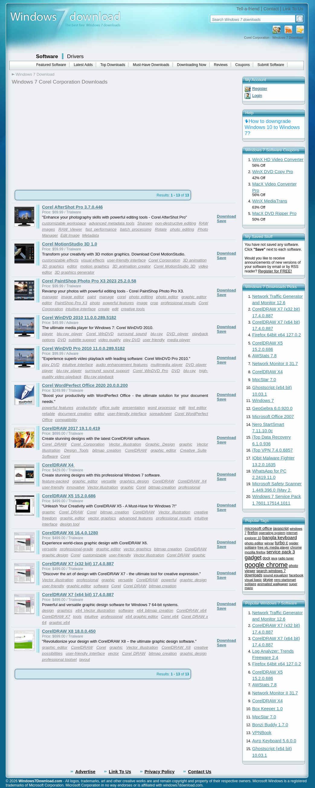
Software (47, 56)
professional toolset (59, 659)
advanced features (136, 518)
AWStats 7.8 (264, 355)
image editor (72, 297)
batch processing (135, 229)
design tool (69, 524)
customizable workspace (64, 223)
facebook (296, 575)
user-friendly (53, 487)
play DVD (131, 340)
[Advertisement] (62, 135)
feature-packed (55, 481)
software (101, 586)
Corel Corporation (164, 260)
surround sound (132, 333)
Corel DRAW (54, 444)
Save (221, 221)
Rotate (161, 229)
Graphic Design (160, 444)
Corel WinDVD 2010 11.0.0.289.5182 (79, 317)
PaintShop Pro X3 (71, 303)
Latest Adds (83, 65)
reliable (48, 413)
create (103, 309)
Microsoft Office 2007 (273, 416)
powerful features (118, 303)
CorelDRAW (136, 450)
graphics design (134, 481)
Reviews (220, 65)
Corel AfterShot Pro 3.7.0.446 (72, 207)
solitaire (250, 584)
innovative (75, 487)
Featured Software (51, 65)
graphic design (55, 555)
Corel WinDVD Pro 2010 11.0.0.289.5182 (83, 348)
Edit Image (70, 235)
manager (50, 297)
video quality (109, 340)
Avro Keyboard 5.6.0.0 (274, 740)
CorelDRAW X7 (56, 616)
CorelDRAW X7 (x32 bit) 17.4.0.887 (78, 563)
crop (154, 303)
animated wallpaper (272, 584)
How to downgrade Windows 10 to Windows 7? (272, 127)
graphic (185, 444)
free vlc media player (273, 547)
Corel (65, 456)
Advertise (85, 771)
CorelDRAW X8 (176, 647)
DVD (61, 340)
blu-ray (156, 333)
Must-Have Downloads (151, 65)
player (47, 333)
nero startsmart (285, 580)
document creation (75, 413)
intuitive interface (81, 309)
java (274, 558)
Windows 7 (263, 400)
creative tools (133, 309)
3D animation (195, 260)
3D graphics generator (75, 272)
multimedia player (167, 364)
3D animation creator (131, 266)
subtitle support (82, 340)
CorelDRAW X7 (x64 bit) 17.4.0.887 (78, 594)
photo (95, 303)
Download (226, 216)
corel (121, 297)
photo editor (167, 297)
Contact (271, 8)
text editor (197, 407)
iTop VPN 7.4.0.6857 (272, 450)
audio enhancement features (122, 364)
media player (178, 340)
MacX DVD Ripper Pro (274, 213)
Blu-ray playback (99, 376)
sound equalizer (275, 575)
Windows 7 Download (35, 74)
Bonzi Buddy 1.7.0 (270, 724)
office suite (109, 407)
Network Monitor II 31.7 (275, 363)
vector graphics (102, 518)
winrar (269, 543)
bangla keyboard (279, 537)
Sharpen (144, 223)
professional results (178, 303)
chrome (296, 547)
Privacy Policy (160, 771)
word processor (162, 407)
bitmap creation (106, 450)
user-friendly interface (126, 260)
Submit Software (271, 65)
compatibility (66, 419)
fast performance (101, 229)
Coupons (242, 65)
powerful (168, 580)
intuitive (91, 616)
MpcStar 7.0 (264, 379)
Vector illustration (125, 444)
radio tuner (286, 558)
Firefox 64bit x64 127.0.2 (276, 334)
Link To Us (293, 8)
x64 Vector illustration (95, 610)
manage (106, 297)
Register (259, 88)
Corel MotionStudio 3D (174, 266)
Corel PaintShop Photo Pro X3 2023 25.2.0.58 (89, 281)
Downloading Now (191, 65)
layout (84, 659)
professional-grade (76, 549)
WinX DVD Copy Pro (272, 171)
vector (113, 653)
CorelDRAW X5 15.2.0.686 (69, 495)
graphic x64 (59, 622)
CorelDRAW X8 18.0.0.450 (69, 631)
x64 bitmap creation (155, 610)
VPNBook (262, 732)
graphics (64, 610)
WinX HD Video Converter (278, 159)
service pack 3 (280, 551)
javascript (281, 528)
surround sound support (107, 370)
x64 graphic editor (141, 616)
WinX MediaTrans (269, 201)
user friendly (154, 340)
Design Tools (76, 450)
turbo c (281, 542)
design (48, 610)
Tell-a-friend (248, 8)
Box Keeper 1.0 (267, 708)
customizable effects (60, 260)
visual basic (253, 580)
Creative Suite (193, 450)
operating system (272, 533)
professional (189, 487)
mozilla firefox (255, 552)
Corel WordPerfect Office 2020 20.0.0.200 (85, 385)
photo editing (182, 229)
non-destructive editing (175, 223)
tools (77, 616)
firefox (252, 533)
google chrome (266, 565)
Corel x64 (169, 616)
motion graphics (94, 266)
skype (268, 579)
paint (91, 297)
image (142, 303)
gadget (253, 557)
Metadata (90, 235)
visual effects (92, 260)
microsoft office (258, 528)
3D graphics (53, 266)
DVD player (177, 333)
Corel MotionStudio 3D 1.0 (69, 244)
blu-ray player (69, 333)
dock (266, 558)
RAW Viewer (70, 229)
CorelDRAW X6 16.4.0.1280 (70, 532)
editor (72, 266)
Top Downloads (112, 65)
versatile (108, 481)
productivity (86, 407)
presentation (134, 407)
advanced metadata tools (111, 223)
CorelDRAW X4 (58, 465)
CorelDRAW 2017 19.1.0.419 (71, 428)
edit (115, 309)
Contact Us (199, 771)
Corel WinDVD (100, 333)
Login (257, 95)
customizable (94, 555)
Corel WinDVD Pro (150, 370)
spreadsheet (160, 413)
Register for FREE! (275, 271)
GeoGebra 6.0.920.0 (272, 408)
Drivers (75, 56)
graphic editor (194, 297)
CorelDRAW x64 (191, 610)
